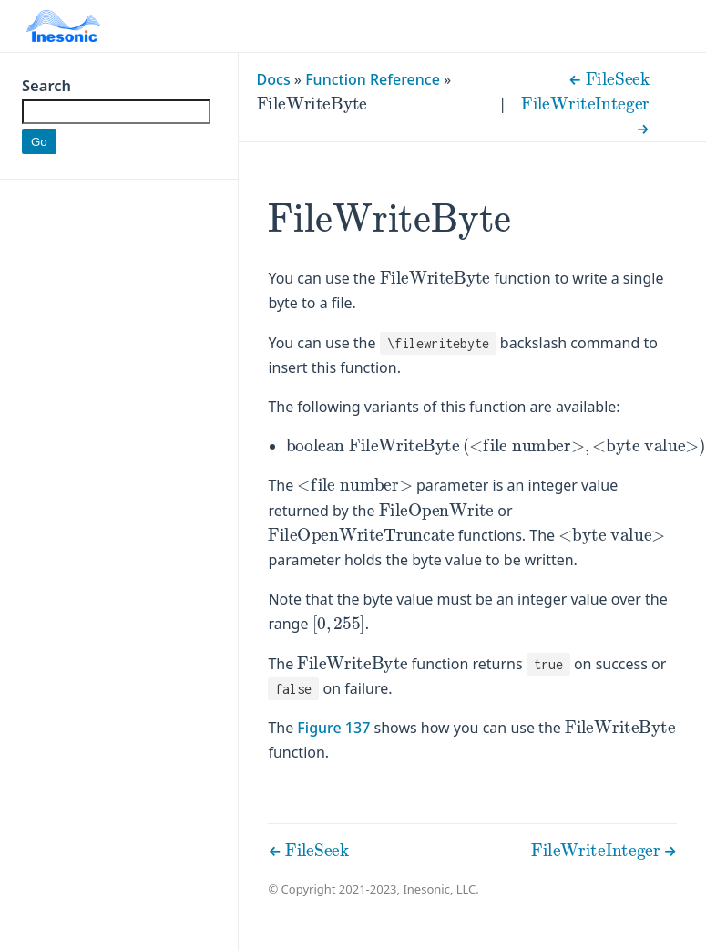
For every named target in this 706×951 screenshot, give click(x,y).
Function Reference (372, 79)
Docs (274, 79)
